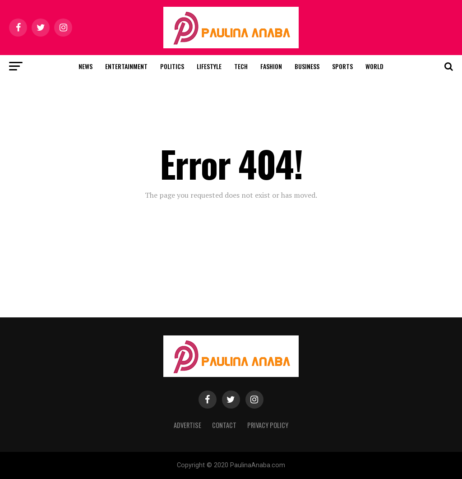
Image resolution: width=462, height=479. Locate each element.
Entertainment (126, 66)
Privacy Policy (267, 425)
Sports (342, 66)
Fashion (271, 66)
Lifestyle (209, 66)
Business (307, 66)
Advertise (187, 425)
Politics (172, 66)
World (374, 66)
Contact (224, 425)
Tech (241, 66)
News (85, 66)
